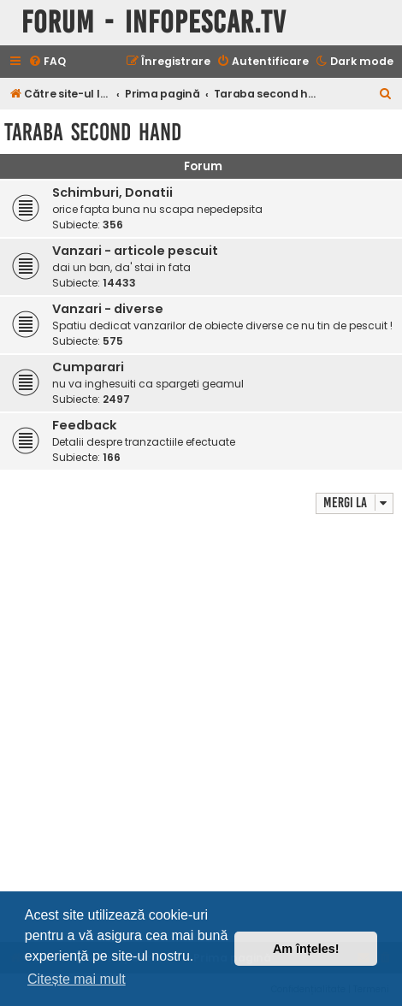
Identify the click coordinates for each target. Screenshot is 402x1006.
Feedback (84, 425)
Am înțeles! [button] (306, 949)
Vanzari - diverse (107, 308)
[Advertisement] (201, 728)
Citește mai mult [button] (76, 979)
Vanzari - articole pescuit (135, 250)
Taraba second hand (92, 132)
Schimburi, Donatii (112, 192)
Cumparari (88, 367)
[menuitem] (47, 62)
